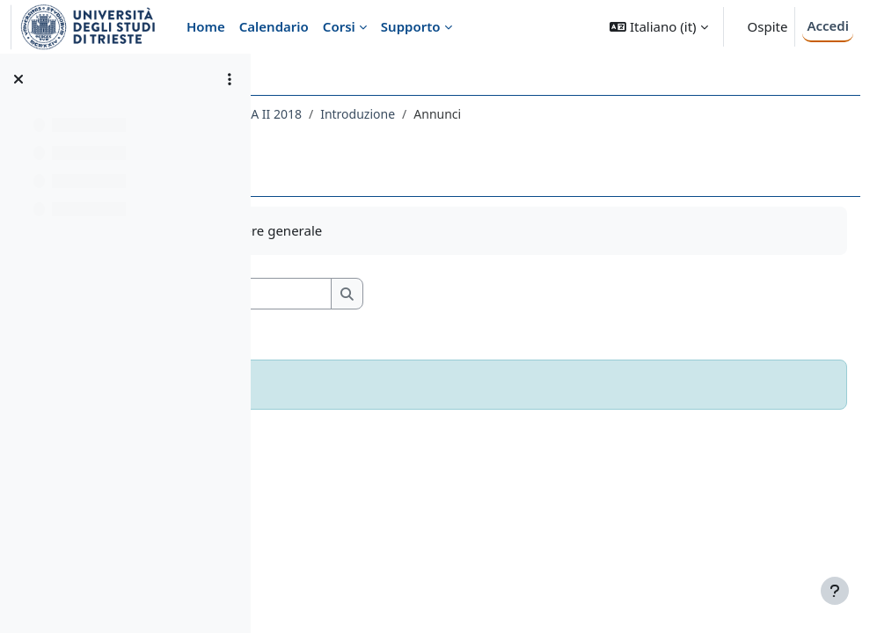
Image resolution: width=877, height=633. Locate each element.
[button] (658, 27)
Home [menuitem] (205, 26)
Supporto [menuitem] (411, 26)
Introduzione (564, 114)
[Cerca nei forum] (430, 294)
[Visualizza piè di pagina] (835, 591)
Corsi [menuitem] (339, 26)
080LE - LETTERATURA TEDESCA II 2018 (396, 114)
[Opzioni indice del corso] (230, 79)
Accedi (828, 25)
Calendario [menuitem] (274, 26)
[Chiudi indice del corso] (18, 79)
